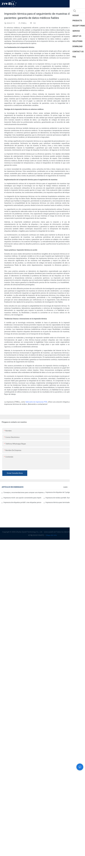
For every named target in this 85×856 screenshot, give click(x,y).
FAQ (81, 487)
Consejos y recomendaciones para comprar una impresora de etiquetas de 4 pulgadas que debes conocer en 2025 (23, 492)
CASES (65, 487)
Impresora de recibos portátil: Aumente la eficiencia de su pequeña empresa (64, 498)
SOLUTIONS (73, 487)
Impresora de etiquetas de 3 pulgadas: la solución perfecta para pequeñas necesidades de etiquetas (64, 492)
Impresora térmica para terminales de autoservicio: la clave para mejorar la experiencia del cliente (64, 502)
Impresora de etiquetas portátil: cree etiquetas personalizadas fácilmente (22, 502)
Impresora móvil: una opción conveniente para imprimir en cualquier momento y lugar (22, 498)
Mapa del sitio (51, 535)
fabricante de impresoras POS (36, 402)
